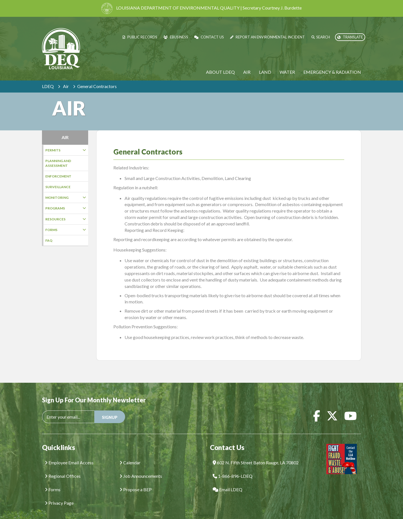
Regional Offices (63, 467)
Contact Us (209, 37)
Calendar (130, 454)
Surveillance (58, 187)
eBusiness (175, 37)
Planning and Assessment (58, 163)
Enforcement (58, 176)
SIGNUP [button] (110, 409)
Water (287, 72)
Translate (350, 37)
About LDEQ (220, 72)
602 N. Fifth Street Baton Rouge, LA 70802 (256, 454)
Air (246, 72)
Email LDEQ (227, 481)
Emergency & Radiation (332, 72)
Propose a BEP (136, 481)
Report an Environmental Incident (267, 37)
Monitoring (65, 197)
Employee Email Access (69, 454)
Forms (65, 229)
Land (265, 72)
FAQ (48, 240)
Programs (65, 208)
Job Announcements (141, 467)
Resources (65, 219)
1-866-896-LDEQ (232, 467)
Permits (65, 150)
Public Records (140, 37)
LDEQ (48, 86)
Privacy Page (59, 494)
